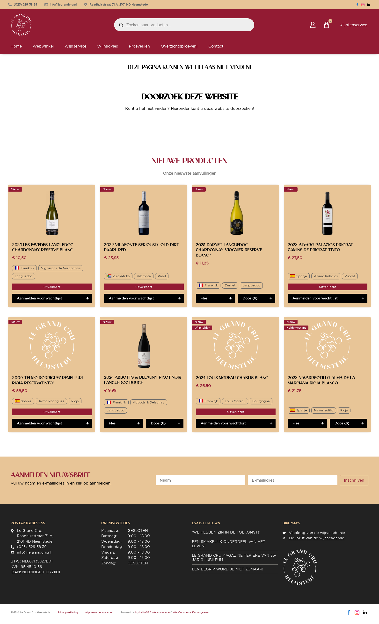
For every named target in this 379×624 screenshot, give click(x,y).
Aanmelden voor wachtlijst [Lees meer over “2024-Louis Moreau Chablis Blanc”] (223, 426)
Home (16, 49)
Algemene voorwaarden (99, 615)
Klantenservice (353, 26)
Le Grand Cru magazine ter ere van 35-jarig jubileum (234, 560)
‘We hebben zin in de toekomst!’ (226, 535)
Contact (215, 49)
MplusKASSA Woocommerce (152, 615)
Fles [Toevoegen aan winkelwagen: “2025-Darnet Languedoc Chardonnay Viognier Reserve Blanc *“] (204, 301)
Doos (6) (250, 301)
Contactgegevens (28, 526)
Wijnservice (75, 49)
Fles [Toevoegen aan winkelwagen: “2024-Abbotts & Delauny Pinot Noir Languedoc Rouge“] (112, 426)
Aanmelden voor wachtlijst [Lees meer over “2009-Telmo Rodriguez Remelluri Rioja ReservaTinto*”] (39, 426)
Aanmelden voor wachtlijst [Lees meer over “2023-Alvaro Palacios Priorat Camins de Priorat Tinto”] (315, 301)
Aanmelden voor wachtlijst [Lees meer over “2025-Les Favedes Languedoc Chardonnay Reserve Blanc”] (39, 301)
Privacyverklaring (68, 615)
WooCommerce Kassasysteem (191, 615)
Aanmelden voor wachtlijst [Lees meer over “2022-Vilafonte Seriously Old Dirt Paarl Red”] (131, 301)
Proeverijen (139, 49)
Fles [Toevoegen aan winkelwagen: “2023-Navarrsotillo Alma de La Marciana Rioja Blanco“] (295, 426)
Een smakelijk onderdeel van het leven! (228, 547)
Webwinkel (43, 49)
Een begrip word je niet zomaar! (227, 572)
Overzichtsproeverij (179, 49)
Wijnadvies (107, 49)
